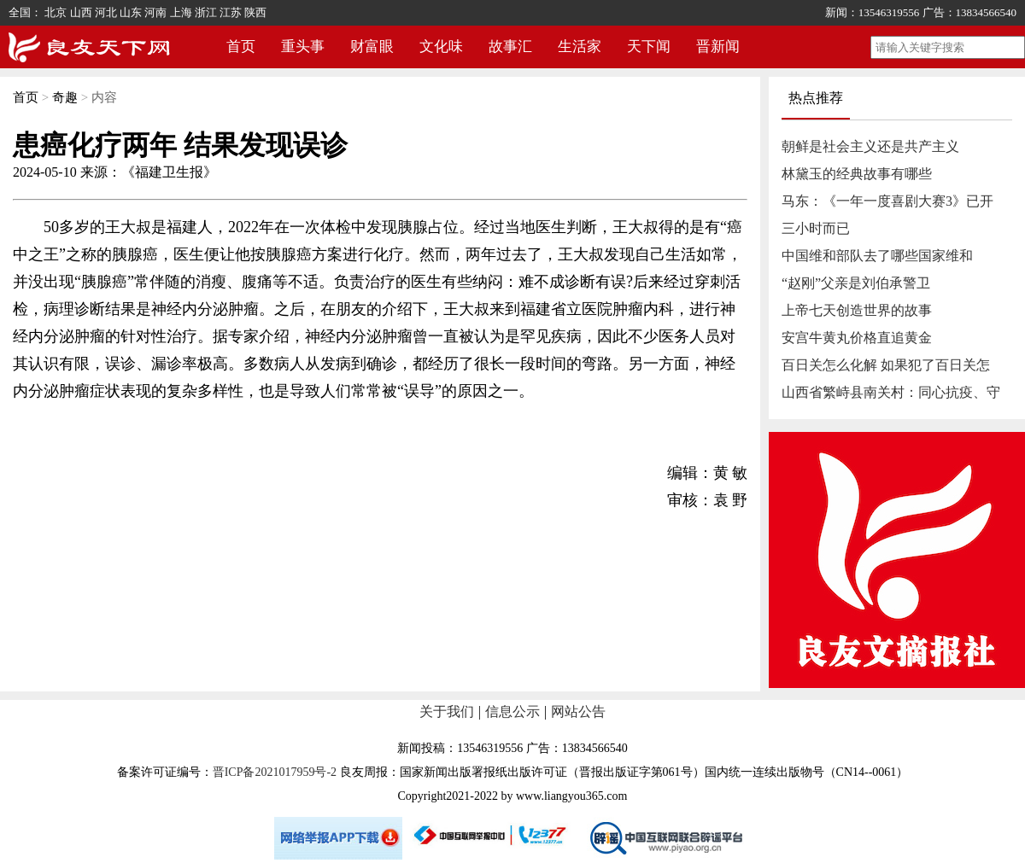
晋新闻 (718, 46)
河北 (106, 12)
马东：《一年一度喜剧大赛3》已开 (887, 201)
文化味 (441, 46)
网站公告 (578, 711)
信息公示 (512, 711)
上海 (181, 12)
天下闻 (649, 46)
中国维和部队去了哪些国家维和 (877, 255)
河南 (155, 12)
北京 (55, 12)
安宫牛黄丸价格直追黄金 (857, 337)
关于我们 (446, 711)
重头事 (303, 46)
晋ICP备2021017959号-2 (275, 772)
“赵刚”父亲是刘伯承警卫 (856, 283)
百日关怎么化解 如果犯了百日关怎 (886, 365)
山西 (81, 12)
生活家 (579, 46)
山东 (131, 12)
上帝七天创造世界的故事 (857, 310)
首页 (240, 46)
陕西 (255, 12)
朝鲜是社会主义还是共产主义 (870, 146)
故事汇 (510, 46)
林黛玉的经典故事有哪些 (857, 173)
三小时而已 (816, 228)
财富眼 (372, 46)
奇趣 (65, 97)
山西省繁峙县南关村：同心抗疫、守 (891, 392)
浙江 (206, 12)
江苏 (231, 12)
